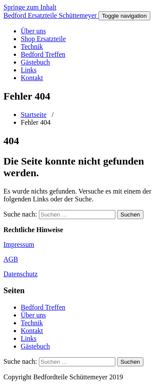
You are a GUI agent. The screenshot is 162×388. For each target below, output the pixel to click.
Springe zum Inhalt (30, 7)
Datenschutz (20, 274)
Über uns (33, 31)
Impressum (18, 244)
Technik (32, 46)
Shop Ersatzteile (43, 38)
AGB (10, 259)
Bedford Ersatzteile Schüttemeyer (50, 15)
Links (28, 70)
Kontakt (32, 77)
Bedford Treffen (43, 54)
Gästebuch (35, 62)
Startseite (34, 114)
